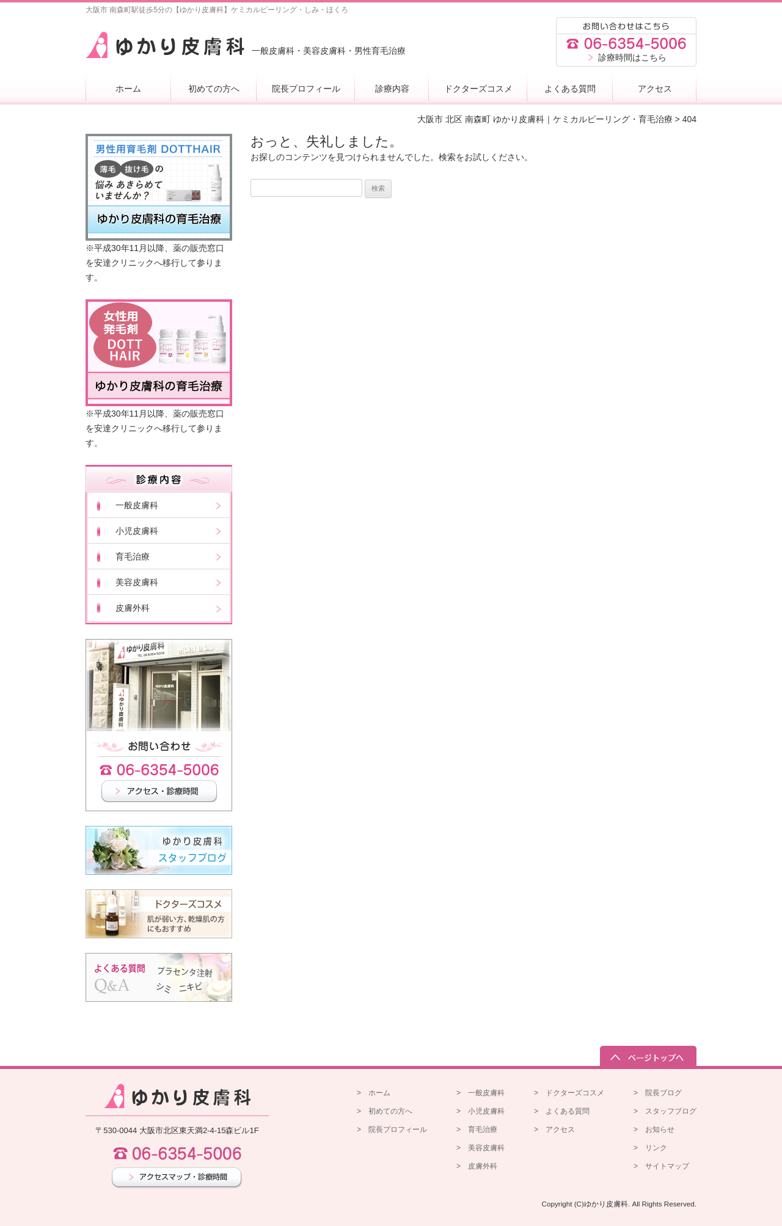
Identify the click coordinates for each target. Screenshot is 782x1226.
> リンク (650, 1148)
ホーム (128, 88)
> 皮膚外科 (476, 1166)
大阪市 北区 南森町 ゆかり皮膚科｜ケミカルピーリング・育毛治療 (545, 119)
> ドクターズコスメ (569, 1093)
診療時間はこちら (632, 57)
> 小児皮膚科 (480, 1111)
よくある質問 (570, 88)
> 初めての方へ (384, 1111)
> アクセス (554, 1129)
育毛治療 (132, 556)
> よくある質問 (562, 1111)
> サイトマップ (661, 1166)
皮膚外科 (132, 608)
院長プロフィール (306, 88)
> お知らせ (654, 1129)
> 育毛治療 (476, 1129)
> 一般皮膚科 (480, 1093)
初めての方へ (213, 88)
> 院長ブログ (658, 1093)
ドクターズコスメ (478, 88)
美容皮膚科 (136, 582)
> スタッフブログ (665, 1111)
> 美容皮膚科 (480, 1148)
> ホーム (373, 1093)
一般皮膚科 (136, 505)
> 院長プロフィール (392, 1129)
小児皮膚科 (136, 531)
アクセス (655, 88)
